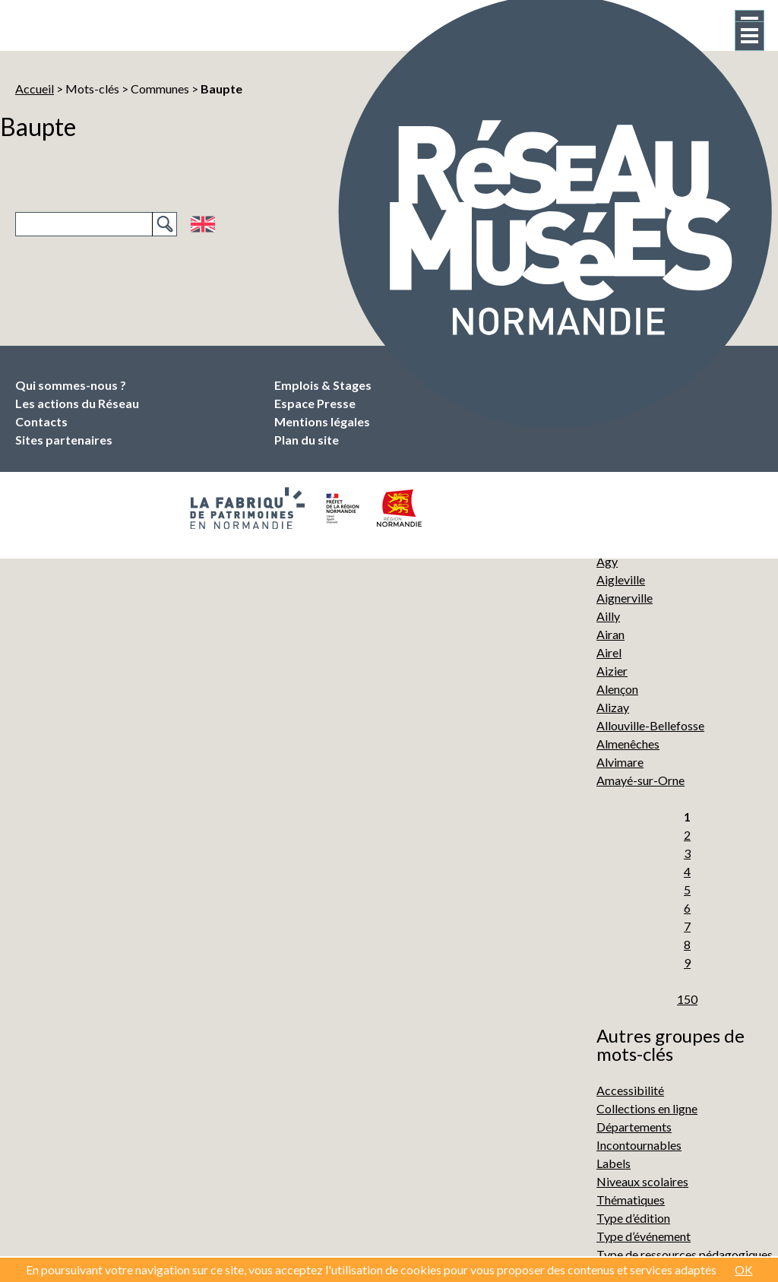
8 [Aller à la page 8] (687, 944)
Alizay (612, 707)
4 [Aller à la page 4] (687, 871)
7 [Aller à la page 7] (687, 926)
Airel (608, 652)
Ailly (608, 616)
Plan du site (306, 439)
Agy (607, 561)
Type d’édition (633, 1218)
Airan (610, 634)
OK (744, 1269)
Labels (613, 1163)
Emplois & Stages (323, 385)
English (202, 224)
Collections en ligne (646, 1108)
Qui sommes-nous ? (70, 385)
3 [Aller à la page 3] (687, 853)
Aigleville (620, 579)
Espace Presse (315, 403)
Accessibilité (630, 1090)
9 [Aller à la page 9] (687, 962)
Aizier (612, 670)
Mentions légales (322, 421)
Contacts (41, 421)
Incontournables (639, 1145)
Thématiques (630, 1199)
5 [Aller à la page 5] (687, 889)
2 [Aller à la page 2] (687, 835)
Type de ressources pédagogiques (684, 1254)
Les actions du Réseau (77, 403)
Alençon (617, 689)
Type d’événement (643, 1236)
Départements (634, 1126)
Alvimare (620, 762)
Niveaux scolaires (642, 1181)
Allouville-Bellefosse (650, 725)
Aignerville (624, 597)
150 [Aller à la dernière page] (687, 999)
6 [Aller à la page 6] (687, 908)
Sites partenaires (63, 439)
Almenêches (627, 743)
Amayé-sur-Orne (640, 780)
